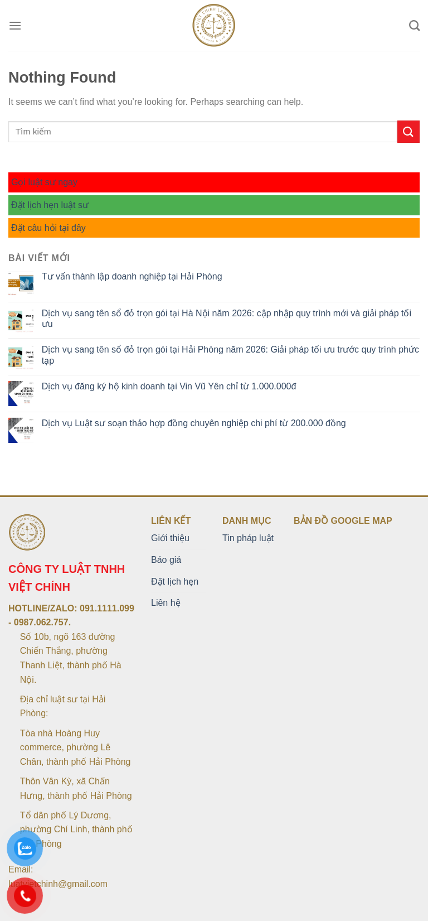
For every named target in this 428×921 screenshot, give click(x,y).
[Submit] (408, 131)
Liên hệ (166, 602)
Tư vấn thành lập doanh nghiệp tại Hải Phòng (132, 276)
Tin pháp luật (248, 538)
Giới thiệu (170, 538)
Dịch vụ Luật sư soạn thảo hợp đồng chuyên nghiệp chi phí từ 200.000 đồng (194, 423)
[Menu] (15, 25)
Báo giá (166, 560)
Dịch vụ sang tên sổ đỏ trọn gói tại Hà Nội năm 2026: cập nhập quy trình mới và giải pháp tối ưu (226, 318)
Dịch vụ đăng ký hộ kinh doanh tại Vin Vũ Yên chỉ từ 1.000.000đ (169, 386)
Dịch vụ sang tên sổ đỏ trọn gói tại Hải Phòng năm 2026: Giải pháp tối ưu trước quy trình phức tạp (230, 355)
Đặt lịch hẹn (174, 581)
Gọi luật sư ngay (44, 182)
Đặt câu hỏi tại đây (48, 228)
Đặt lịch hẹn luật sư (50, 205)
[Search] (414, 25)
